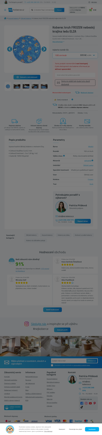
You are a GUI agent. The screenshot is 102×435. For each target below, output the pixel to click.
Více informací (48, 431)
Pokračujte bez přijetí (75, 429)
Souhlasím (92, 429)
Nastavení (62, 429)
